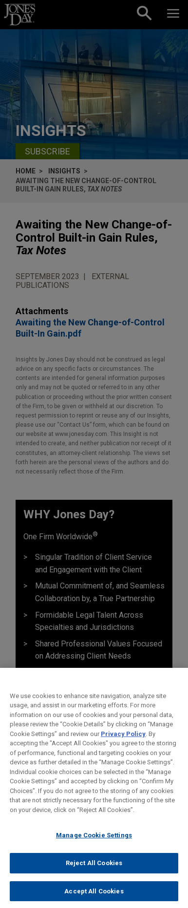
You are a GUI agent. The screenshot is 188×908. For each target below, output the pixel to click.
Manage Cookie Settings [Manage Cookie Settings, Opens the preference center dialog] (94, 842)
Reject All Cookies (94, 870)
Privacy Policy (123, 740)
